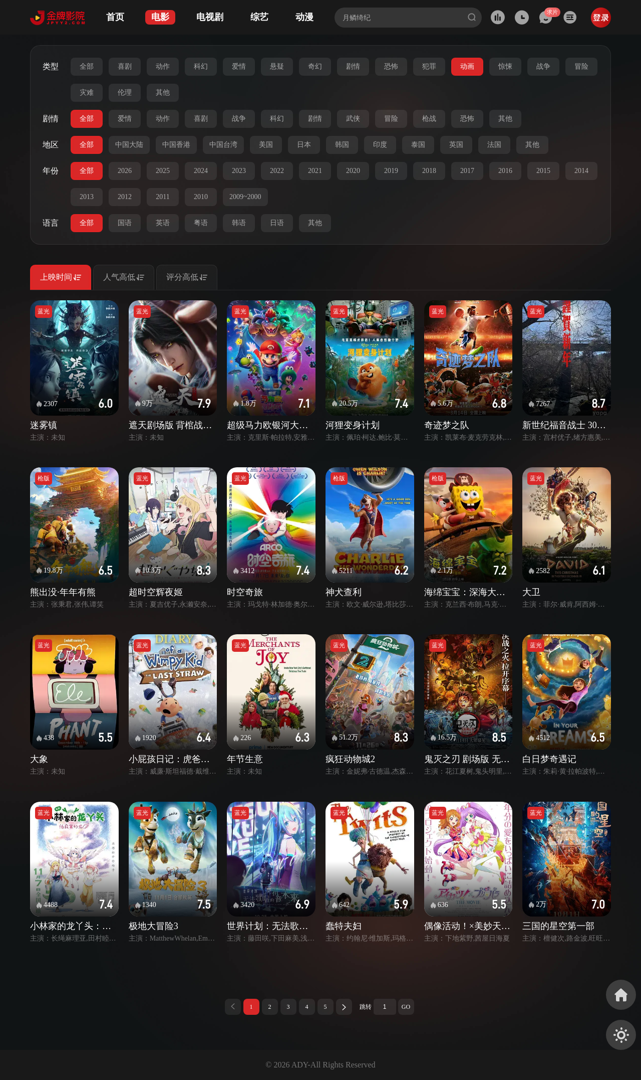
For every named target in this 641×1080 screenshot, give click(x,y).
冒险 (581, 66)
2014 (581, 170)
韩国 (342, 144)
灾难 (87, 92)
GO (406, 1006)
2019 (391, 170)
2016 (505, 170)
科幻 (201, 66)
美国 (266, 144)
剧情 (353, 66)
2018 (429, 170)
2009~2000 (245, 197)
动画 (467, 66)
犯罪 (429, 66)
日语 (277, 223)
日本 (304, 144)
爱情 (239, 66)
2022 (277, 170)
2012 (125, 197)
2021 (315, 170)
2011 (162, 197)
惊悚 (505, 66)
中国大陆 (129, 144)
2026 (125, 170)
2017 (467, 170)
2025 (163, 170)
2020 (353, 170)
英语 (163, 223)
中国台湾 (223, 144)
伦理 (125, 92)
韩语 (239, 223)
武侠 (353, 118)
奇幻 (315, 66)
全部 (87, 66)
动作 (163, 66)
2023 (239, 170)
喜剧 (125, 66)
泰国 (418, 144)
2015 (543, 170)
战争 (543, 66)
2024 (201, 170)
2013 (87, 197)
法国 (494, 144)
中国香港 (176, 144)
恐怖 (391, 66)
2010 (201, 197)
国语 (125, 223)
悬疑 (277, 66)
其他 (163, 92)
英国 (456, 144)
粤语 (201, 223)
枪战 (429, 118)
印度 (380, 144)
